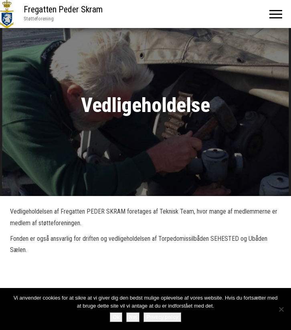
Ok (116, 317)
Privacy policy (162, 317)
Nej (133, 317)
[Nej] (281, 309)
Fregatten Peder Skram (63, 9)
